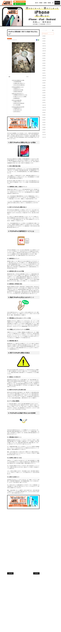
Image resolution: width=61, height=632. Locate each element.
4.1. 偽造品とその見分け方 (17, 101)
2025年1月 (43, 43)
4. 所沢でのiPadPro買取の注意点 (16, 100)
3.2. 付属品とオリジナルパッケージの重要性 (19, 96)
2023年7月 (43, 87)
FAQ (53, 2)
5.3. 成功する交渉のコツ (16, 111)
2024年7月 (43, 58)
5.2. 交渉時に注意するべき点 (17, 109)
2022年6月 (43, 119)
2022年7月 (43, 117)
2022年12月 (44, 105)
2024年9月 (43, 53)
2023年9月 (43, 82)
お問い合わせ (57, 2)
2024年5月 (43, 63)
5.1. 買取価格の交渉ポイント (17, 108)
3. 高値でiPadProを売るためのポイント (17, 93)
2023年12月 (44, 75)
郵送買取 (49, 2)
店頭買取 (45, 2)
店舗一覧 (36, 2)
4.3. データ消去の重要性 (16, 104)
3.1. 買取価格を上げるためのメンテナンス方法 (20, 94)
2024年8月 (43, 55)
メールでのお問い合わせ (19, 1)
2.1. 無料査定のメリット (16, 88)
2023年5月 (43, 92)
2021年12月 (44, 134)
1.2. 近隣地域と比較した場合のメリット (19, 83)
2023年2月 (43, 100)
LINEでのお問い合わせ (19, 4)
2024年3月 (43, 68)
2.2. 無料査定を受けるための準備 (18, 89)
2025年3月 (43, 38)
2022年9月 (43, 112)
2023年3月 (43, 97)
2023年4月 (43, 95)
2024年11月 (44, 48)
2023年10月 (44, 80)
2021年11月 (44, 137)
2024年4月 (43, 65)
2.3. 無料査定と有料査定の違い (17, 91)
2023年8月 (43, 85)
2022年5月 (43, 122)
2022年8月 (43, 114)
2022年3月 (43, 127)
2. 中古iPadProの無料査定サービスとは (17, 86)
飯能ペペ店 (10, 38)
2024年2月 (43, 70)
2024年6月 (43, 60)
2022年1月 (43, 132)
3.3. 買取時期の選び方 (16, 98)
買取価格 (40, 2)
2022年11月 (44, 107)
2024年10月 (44, 50)
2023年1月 (43, 102)
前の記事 (10, 573)
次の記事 (36, 573)
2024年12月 (44, 45)
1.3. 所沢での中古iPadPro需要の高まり (19, 84)
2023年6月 (43, 90)
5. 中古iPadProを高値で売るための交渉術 (18, 106)
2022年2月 (43, 129)
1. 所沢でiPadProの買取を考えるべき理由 (18, 80)
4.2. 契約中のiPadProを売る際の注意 (18, 103)
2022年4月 (43, 124)
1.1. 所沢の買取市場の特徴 (17, 81)
